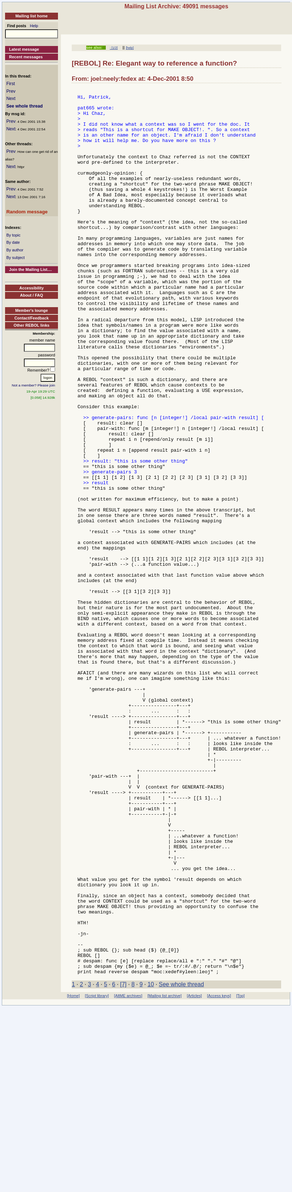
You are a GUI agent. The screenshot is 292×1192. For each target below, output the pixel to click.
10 (150, 1161)
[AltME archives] (128, 1173)
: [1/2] (114, 48)
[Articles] (194, 1173)
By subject (15, 257)
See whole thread (24, 106)
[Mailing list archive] (164, 1173)
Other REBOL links (32, 325)
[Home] (73, 1173)
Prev (10, 91)
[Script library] (97, 1173)
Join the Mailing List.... (30, 269)
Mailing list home (31, 16)
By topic (13, 235)
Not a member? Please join (33, 385)
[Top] (240, 1173)
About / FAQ (31, 295)
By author (14, 250)
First (10, 83)
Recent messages (26, 57)
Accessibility (31, 288)
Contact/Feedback (31, 318)
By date (13, 242)
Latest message (24, 49)
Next (10, 98)
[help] (129, 48)
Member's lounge (31, 310)
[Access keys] (219, 1173)
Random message (26, 211)
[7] (123, 1161)
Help (34, 26)
